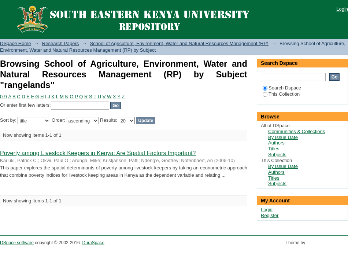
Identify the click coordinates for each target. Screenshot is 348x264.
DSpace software (17, 242)
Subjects (277, 154)
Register (269, 215)
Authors (276, 143)
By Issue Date (283, 137)
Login (342, 9)
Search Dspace (282, 88)
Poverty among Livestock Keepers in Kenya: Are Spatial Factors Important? (98, 153)
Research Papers (60, 43)
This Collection (281, 94)
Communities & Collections (296, 131)
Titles (273, 148)
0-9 (3, 96)
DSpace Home (15, 43)
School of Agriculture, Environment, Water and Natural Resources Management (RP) (179, 43)
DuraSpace (93, 242)
